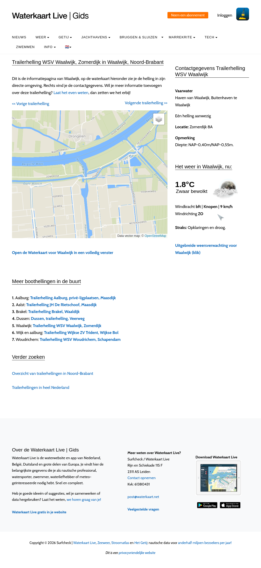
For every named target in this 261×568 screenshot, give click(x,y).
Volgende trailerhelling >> (146, 102)
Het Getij (140, 543)
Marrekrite (182, 37)
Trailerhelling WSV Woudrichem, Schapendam (80, 339)
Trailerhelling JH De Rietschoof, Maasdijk (61, 304)
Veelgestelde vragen (143, 509)
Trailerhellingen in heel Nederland (40, 387)
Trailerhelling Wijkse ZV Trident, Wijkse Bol (81, 332)
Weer (42, 37)
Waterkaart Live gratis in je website (39, 512)
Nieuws (19, 37)
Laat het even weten (71, 92)
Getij (65, 37)
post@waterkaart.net (143, 496)
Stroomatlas (120, 543)
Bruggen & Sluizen (138, 37)
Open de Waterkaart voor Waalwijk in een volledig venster (62, 252)
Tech (211, 37)
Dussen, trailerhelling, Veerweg (57, 318)
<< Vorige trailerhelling (30, 103)
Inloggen (224, 15)
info (50, 47)
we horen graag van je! (84, 499)
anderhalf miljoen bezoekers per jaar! (204, 543)
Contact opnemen (141, 478)
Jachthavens (95, 37)
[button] (158, 119)
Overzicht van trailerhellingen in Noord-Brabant (52, 373)
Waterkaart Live (84, 543)
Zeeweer (103, 543)
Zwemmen (25, 47)
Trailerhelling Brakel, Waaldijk (54, 311)
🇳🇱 (68, 47)
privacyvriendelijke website (137, 553)
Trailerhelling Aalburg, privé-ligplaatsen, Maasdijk (73, 297)
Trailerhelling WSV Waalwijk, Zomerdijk (67, 325)
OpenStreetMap (155, 236)
